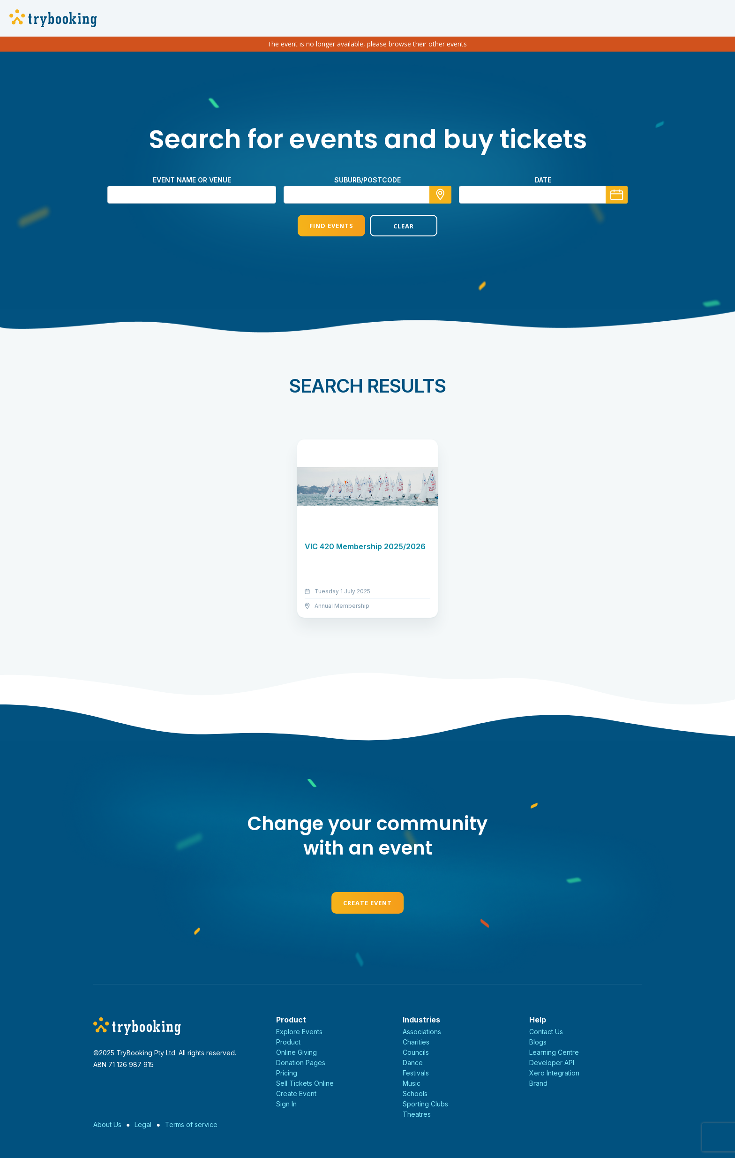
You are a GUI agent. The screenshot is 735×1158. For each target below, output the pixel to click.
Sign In (286, 1104)
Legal (143, 1124)
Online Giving (296, 1052)
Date (543, 180)
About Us (107, 1124)
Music (411, 1083)
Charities (416, 1042)
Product (288, 1042)
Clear (403, 226)
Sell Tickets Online (305, 1083)
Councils (416, 1052)
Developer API (551, 1063)
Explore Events (299, 1032)
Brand (538, 1083)
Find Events (331, 225)
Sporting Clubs (425, 1104)
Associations (422, 1032)
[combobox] (367, 195)
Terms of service (191, 1124)
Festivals (416, 1073)
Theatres (417, 1114)
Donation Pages (300, 1063)
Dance (413, 1063)
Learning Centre (554, 1052)
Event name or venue (192, 180)
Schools (415, 1093)
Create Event (367, 903)
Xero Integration (554, 1073)
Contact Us (546, 1032)
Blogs (538, 1042)
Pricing (286, 1073)
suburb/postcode (367, 180)
